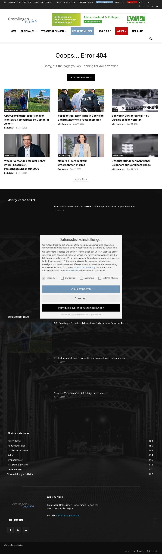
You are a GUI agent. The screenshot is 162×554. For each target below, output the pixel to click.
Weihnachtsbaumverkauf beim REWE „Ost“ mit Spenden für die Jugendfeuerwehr (95, 206)
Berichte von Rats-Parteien (16, 110)
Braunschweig (64, 110)
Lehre (115, 110)
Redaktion (9, 128)
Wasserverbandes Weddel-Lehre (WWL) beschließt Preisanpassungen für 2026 (24, 164)
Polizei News (118, 155)
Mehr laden (81, 179)
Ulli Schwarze (64, 124)
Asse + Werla (10, 155)
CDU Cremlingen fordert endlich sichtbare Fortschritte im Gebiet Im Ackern (26, 119)
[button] (151, 39)
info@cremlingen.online (68, 515)
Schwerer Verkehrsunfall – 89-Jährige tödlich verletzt (81, 393)
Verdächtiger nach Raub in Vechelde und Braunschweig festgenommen (89, 358)
